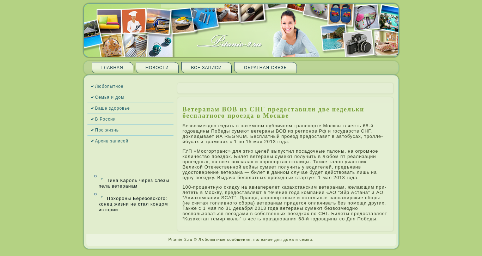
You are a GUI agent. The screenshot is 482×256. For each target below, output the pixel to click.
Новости (157, 67)
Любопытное (109, 86)
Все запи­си (206, 67)
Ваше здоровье (112, 108)
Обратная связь (265, 67)
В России (105, 119)
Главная (112, 67)
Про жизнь (107, 130)
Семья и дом (109, 97)
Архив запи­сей (112, 141)
